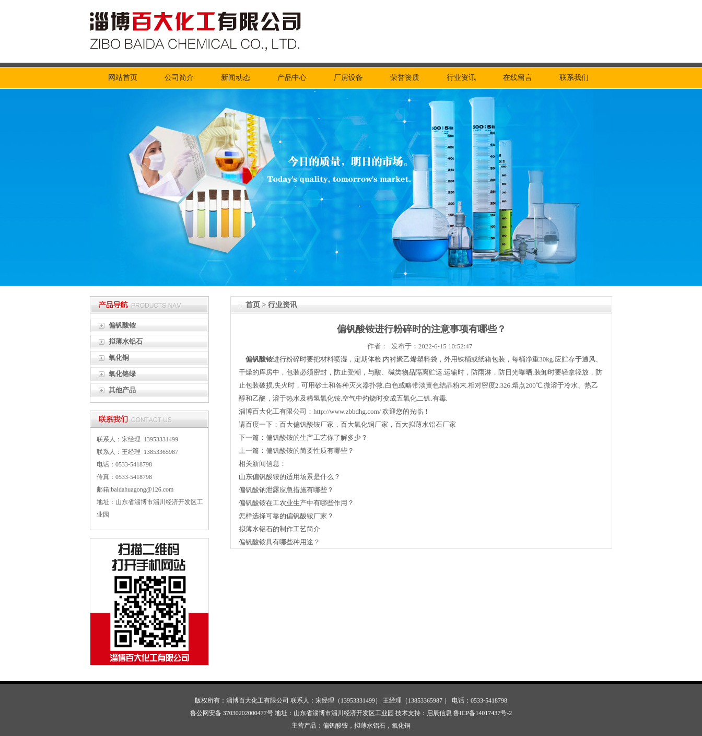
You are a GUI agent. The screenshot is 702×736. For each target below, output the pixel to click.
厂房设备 (348, 77)
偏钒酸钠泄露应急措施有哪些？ (286, 490)
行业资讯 (461, 77)
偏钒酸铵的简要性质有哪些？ (310, 450)
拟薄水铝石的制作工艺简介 (279, 529)
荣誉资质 (404, 77)
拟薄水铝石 (126, 341)
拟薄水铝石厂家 (432, 424)
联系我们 (574, 77)
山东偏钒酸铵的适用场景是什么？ (290, 477)
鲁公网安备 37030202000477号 (231, 713)
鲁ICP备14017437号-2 (482, 713)
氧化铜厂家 (371, 424)
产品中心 (292, 77)
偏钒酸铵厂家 (313, 424)
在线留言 (517, 77)
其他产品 (122, 390)
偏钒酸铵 (122, 325)
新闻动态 (235, 77)
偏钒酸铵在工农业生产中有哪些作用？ (296, 503)
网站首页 (122, 77)
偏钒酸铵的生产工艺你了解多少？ (317, 437)
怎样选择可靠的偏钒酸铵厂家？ (286, 516)
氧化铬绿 (122, 374)
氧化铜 (119, 357)
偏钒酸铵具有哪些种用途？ (279, 542)
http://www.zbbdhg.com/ (347, 411)
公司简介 (179, 77)
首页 (252, 305)
